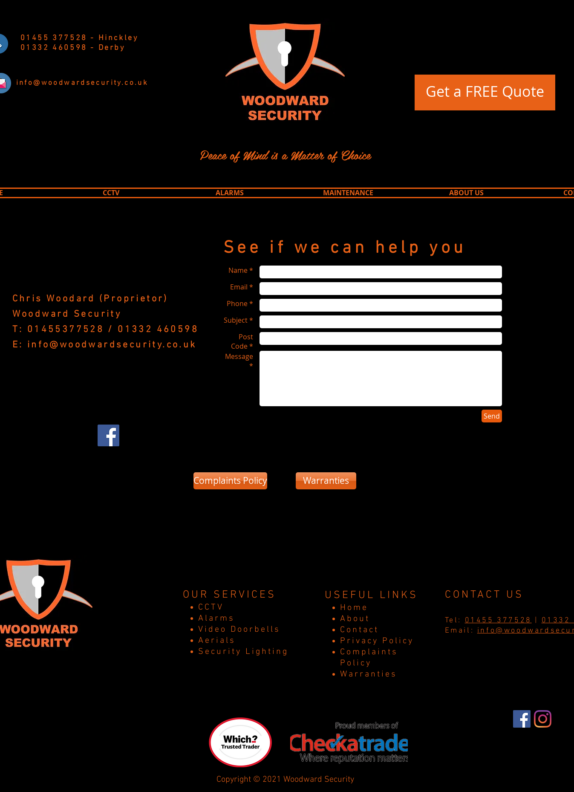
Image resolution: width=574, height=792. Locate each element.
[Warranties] (326, 480)
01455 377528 (498, 620)
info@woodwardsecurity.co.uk (112, 345)
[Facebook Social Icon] (108, 435)
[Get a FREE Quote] (485, 92)
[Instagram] (542, 719)
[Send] (492, 416)
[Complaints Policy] (230, 480)
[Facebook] (522, 719)
